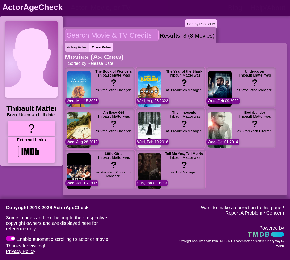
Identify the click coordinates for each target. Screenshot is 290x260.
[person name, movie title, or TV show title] (117, 7)
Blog (235, 8)
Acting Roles (77, 47)
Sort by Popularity (201, 24)
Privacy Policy (20, 251)
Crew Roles (101, 47)
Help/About (267, 8)
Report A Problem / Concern (254, 213)
